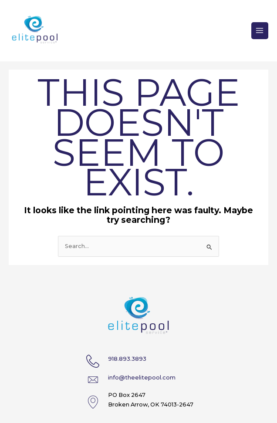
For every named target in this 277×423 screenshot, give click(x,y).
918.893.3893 (127, 359)
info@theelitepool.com (142, 377)
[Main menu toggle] (259, 30)
